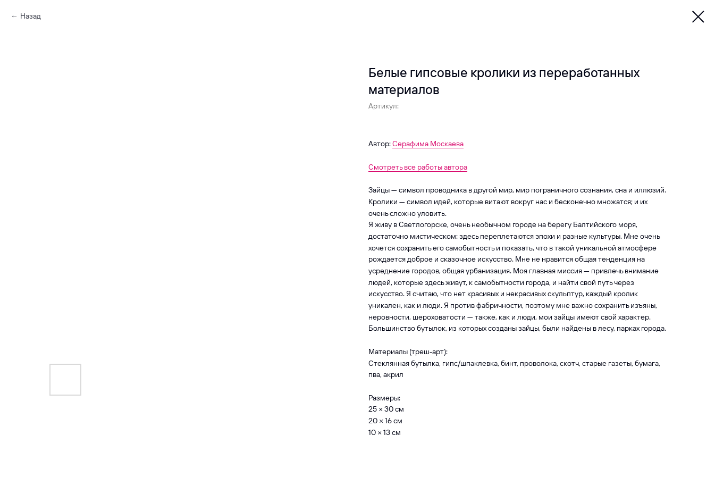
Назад (30, 16)
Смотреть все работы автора (417, 167)
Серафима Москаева (428, 143)
